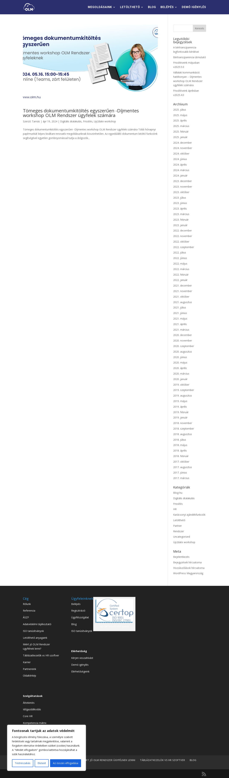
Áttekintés (29, 702)
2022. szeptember (183, 247)
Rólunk (27, 604)
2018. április (180, 450)
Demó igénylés (80, 664)
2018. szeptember (183, 428)
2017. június (180, 472)
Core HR (28, 716)
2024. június (180, 159)
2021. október (181, 296)
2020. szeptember (183, 346)
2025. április (180, 120)
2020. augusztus (182, 351)
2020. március (181, 373)
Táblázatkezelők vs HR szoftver (41, 655)
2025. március (181, 126)
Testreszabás (22, 763)
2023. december (182, 181)
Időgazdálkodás (32, 709)
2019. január (180, 417)
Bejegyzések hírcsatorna (187, 562)
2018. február (181, 456)
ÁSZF (26, 617)
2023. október (181, 192)
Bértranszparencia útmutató (189, 57)
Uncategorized (181, 536)
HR (175, 509)
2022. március (181, 269)
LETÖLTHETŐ (130, 7)
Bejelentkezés (181, 556)
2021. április (180, 324)
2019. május (180, 401)
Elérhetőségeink (80, 671)
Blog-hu (177, 492)
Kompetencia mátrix (34, 723)
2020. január (180, 379)
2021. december (182, 285)
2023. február (181, 219)
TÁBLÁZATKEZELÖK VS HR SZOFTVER (162, 760)
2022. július (179, 252)
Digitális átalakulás (71, 121)
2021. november (182, 291)
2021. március (181, 329)
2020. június (180, 357)
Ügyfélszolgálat (80, 617)
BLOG (152, 7)
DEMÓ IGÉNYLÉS (194, 7)
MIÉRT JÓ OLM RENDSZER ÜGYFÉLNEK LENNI (108, 760)
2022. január (180, 280)
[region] (46, 748)
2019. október (181, 384)
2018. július (179, 439)
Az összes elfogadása (65, 763)
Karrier (27, 662)
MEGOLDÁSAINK (100, 7)
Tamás (36, 121)
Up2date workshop (105, 121)
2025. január (180, 137)
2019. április (180, 406)
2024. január (180, 175)
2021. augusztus (182, 302)
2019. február (181, 412)
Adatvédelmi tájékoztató (37, 624)
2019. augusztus (182, 395)
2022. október (181, 241)
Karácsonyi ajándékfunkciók (189, 514)
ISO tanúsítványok (33, 631)
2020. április (180, 368)
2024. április (180, 164)
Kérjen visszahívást (82, 658)
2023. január (180, 225)
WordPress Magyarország (188, 573)
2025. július (179, 109)
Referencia (29, 610)
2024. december (182, 142)
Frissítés (87, 121)
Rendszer (178, 531)
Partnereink (29, 669)
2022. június (180, 258)
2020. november (182, 340)
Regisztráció (78, 610)
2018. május (180, 445)
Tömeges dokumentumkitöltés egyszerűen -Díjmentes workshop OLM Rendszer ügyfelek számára (81, 112)
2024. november (182, 148)
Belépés (76, 604)
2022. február (181, 274)
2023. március (181, 214)
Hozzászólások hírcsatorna (188, 568)
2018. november (182, 423)
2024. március (181, 170)
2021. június (180, 313)
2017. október (181, 461)
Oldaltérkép (29, 675)
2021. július (179, 307)
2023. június (180, 203)
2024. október (181, 153)
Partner (177, 525)
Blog (74, 624)
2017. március (181, 478)
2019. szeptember (183, 390)
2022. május (180, 263)
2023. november (182, 186)
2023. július (179, 197)
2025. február (181, 131)
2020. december (182, 335)
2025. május (180, 115)
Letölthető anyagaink (35, 637)
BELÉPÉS (167, 7)
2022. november (182, 236)
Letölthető (179, 520)
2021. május (180, 318)
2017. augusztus (182, 467)
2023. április (180, 208)
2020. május (180, 362)
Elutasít (42, 763)
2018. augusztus (182, 434)
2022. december (182, 230)
